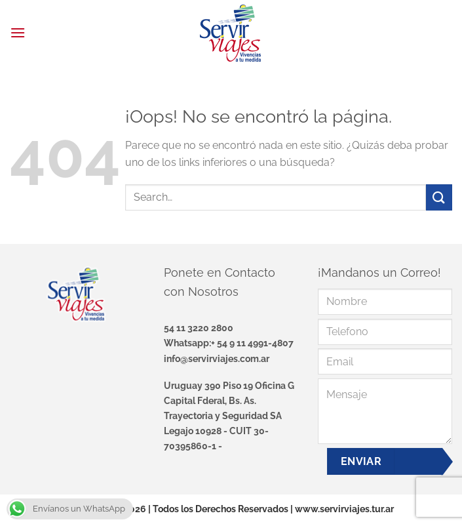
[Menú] (18, 32)
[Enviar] (439, 197)
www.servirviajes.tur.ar (344, 508)
